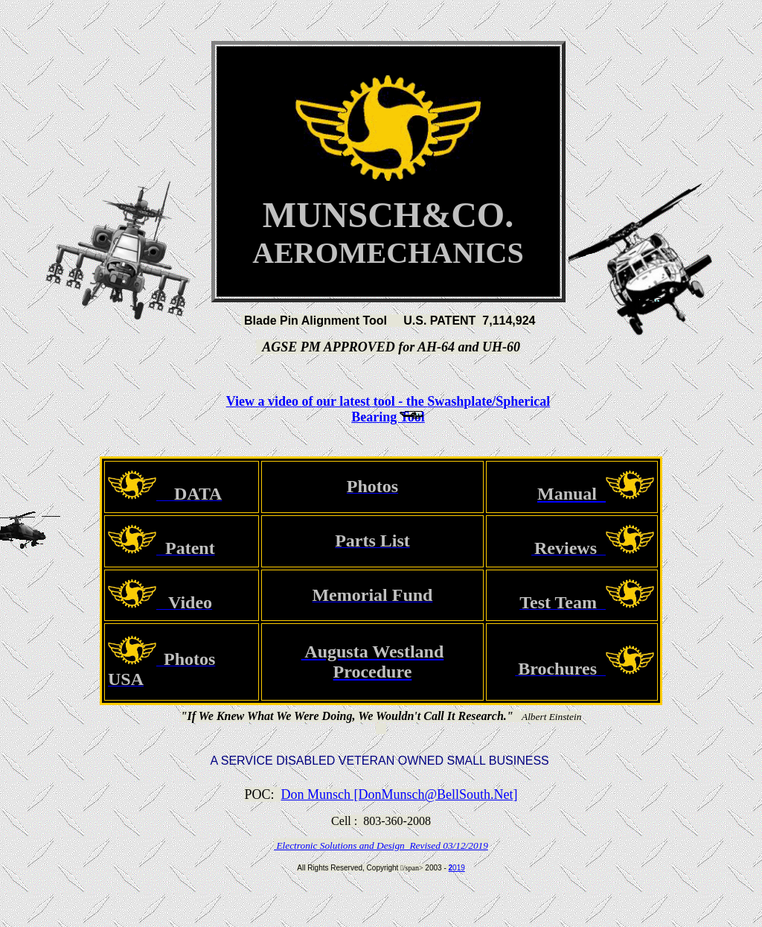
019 (458, 868)
